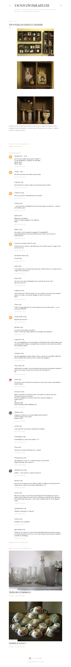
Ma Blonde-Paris (19, 255)
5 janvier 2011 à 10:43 (19, 187)
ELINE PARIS (18, 317)
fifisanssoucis (18, 458)
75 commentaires (19, 595)
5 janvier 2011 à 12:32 (19, 311)
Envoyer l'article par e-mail (22, 144)
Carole (16, 493)
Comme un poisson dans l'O (23, 243)
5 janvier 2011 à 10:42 (19, 177)
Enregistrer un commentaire (18, 542)
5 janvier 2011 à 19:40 (19, 442)
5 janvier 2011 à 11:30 (19, 250)
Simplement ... (19, 156)
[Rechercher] (61, 5)
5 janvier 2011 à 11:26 (19, 238)
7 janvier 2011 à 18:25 (19, 503)
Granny (16, 519)
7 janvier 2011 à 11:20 (19, 487)
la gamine (17, 339)
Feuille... (16, 171)
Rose (16, 447)
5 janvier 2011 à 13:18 (19, 322)
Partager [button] (11, 144)
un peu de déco (17, 146)
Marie (16, 266)
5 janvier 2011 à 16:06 (19, 386)
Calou (16, 304)
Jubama (17, 412)
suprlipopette (18, 508)
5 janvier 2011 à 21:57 (19, 452)
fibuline (16, 480)
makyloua (17, 290)
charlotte (17, 353)
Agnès (16, 215)
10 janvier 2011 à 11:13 (19, 524)
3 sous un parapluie (31, 5)
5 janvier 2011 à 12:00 (20, 299)
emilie (16, 426)
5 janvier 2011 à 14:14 (19, 348)
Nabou (16, 229)
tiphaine (17, 327)
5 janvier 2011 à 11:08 (19, 224)
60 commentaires (20, 646)
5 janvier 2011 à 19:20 (19, 421)
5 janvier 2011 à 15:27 (19, 374)
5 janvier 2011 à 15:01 (19, 360)
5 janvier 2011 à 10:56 (19, 198)
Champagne (18, 437)
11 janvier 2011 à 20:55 (20, 538)
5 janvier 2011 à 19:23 (19, 431)
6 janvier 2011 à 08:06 (20, 465)
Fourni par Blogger (35, 658)
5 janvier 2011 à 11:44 (19, 273)
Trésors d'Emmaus (20, 592)
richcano (41, 661)
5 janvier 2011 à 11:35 (19, 261)
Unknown (17, 193)
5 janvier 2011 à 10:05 (19, 166)
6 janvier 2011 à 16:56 (19, 475)
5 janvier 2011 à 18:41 (19, 407)
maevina (17, 182)
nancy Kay (17, 365)
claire (16, 379)
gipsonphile (18, 529)
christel (16, 203)
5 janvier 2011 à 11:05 (19, 210)
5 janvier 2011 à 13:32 (19, 334)
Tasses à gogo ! (17, 643)
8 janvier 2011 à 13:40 (20, 513)
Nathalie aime (18, 470)
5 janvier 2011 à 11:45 (19, 285)
